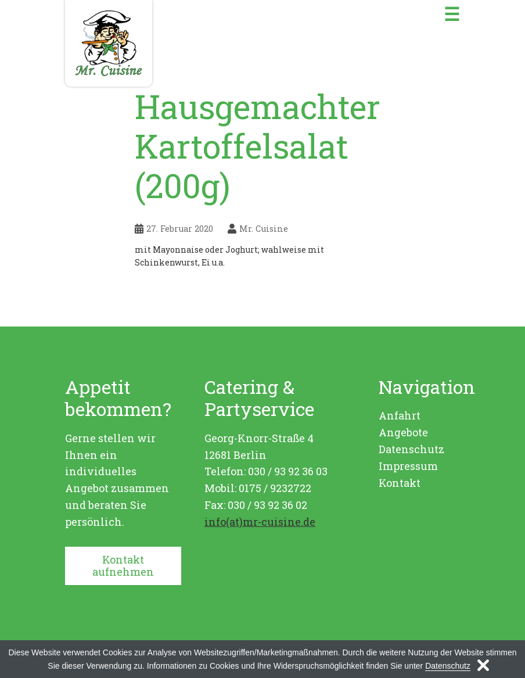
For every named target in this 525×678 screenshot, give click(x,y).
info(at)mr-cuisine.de (259, 522)
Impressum (408, 466)
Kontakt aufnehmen (123, 566)
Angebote (403, 432)
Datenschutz (411, 449)
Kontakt (399, 483)
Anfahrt (399, 415)
